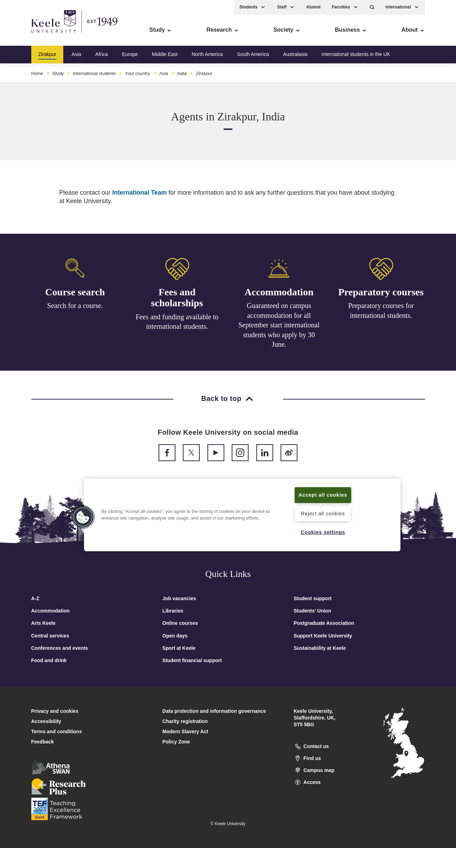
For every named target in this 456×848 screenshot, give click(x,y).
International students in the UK (355, 54)
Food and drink (49, 660)
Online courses (180, 623)
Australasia (295, 54)
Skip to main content (37, 35)
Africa (101, 54)
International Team (139, 192)
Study (58, 73)
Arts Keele (43, 623)
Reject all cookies (323, 513)
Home (37, 73)
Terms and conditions (56, 731)
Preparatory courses (381, 296)
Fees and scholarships (177, 299)
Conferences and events (59, 648)
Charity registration (185, 721)
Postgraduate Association (324, 623)
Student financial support (192, 660)
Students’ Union (312, 611)
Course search (75, 292)
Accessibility (26, 35)
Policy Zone (176, 742)
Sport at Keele (178, 648)
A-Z (35, 598)
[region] (242, 515)
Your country (137, 73)
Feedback (42, 742)
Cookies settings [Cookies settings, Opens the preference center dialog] (323, 532)
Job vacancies (179, 598)
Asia (76, 54)
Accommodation (279, 294)
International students (94, 73)
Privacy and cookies (55, 711)
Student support (313, 598)
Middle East (165, 54)
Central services (50, 636)
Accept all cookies (322, 495)
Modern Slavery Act (185, 731)
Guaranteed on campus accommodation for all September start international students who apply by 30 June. (279, 327)
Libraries (172, 611)
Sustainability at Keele (320, 648)
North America (207, 54)
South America (253, 54)
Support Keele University (323, 636)
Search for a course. (75, 306)
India (182, 73)
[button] (372, 7)
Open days (175, 636)
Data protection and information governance (214, 711)
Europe (130, 54)
